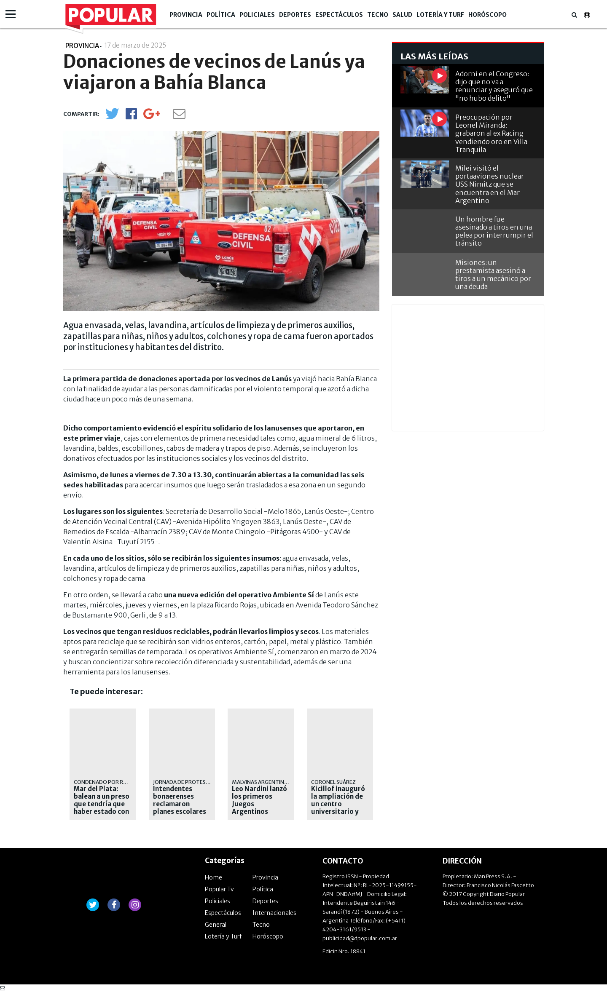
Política (221, 15)
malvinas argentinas (261, 782)
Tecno (377, 15)
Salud (402, 15)
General (215, 924)
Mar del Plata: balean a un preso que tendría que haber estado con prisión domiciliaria (101, 808)
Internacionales (274, 913)
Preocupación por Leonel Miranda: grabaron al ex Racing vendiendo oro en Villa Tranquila (491, 133)
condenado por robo (104, 782)
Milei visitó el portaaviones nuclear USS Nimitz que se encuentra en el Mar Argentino (489, 184)
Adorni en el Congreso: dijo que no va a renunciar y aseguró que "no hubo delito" (494, 86)
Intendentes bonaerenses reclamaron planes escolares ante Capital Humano (179, 808)
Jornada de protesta (182, 782)
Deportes (295, 15)
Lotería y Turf (440, 15)
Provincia (185, 15)
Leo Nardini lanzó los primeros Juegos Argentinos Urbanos (259, 804)
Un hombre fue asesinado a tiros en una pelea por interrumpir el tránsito (494, 231)
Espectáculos (339, 15)
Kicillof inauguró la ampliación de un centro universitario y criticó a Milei (338, 804)
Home (213, 877)
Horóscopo (487, 15)
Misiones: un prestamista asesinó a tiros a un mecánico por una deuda (493, 274)
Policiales (257, 15)
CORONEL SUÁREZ (333, 782)
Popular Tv (219, 889)
